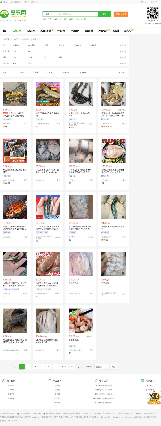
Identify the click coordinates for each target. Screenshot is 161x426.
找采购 (57, 390)
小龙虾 (55, 19)
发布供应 (57, 398)
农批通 (115, 31)
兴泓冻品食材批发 (75, 350)
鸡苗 (44, 19)
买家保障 (11, 398)
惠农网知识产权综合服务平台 (103, 398)
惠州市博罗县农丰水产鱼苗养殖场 (77, 124)
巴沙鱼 (46, 45)
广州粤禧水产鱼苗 (42, 124)
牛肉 (77, 19)
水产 (15, 39)
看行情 (57, 394)
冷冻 (30, 51)
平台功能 (11, 390)
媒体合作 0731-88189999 (103, 394)
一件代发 (57, 403)
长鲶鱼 (61, 45)
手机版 (3, 2)
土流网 (127, 31)
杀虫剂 (83, 19)
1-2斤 (15, 57)
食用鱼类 (25, 39)
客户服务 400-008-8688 (104, 385)
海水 (14, 63)
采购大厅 (31, 31)
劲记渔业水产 (106, 237)
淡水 (30, 63)
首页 (5, 31)
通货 (60, 57)
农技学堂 (89, 31)
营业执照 (97, 413)
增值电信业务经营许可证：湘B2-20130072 (77, 413)
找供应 (57, 385)
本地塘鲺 (31, 45)
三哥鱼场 (6, 294)
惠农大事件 (150, 390)
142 (72, 367)
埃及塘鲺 (16, 45)
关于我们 (150, 385)
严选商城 (102, 31)
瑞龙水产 (6, 124)
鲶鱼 (34, 39)
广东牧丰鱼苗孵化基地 (11, 350)
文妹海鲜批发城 (41, 294)
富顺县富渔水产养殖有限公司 (44, 237)
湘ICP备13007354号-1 (7, 413)
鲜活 (14, 51)
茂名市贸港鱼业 (8, 180)
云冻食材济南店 (74, 294)
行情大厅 (61, 31)
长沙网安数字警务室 (52, 414)
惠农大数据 (46, 31)
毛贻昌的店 (40, 180)
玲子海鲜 (72, 180)
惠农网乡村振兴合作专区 (104, 403)
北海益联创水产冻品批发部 (109, 294)
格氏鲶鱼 (93, 45)
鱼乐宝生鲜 (7, 237)
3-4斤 (30, 57)
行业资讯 (75, 31)
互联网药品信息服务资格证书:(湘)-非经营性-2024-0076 (19, 417)
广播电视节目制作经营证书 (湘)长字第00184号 (57, 417)
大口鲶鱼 (78, 45)
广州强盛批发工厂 (107, 124)
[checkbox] (21, 72)
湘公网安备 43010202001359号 (29, 414)
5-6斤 (45, 57)
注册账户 (11, 385)
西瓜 (49, 19)
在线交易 (11, 394)
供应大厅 (17, 31)
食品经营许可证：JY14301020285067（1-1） (118, 413)
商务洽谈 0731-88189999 (103, 390)
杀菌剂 (71, 19)
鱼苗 (65, 19)
